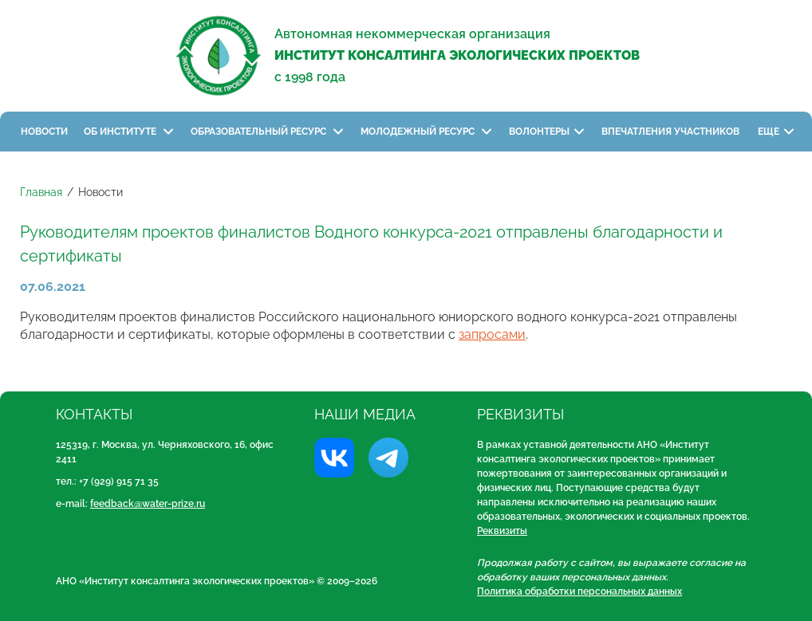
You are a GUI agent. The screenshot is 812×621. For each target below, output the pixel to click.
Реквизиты (502, 530)
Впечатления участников (671, 131)
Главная (41, 192)
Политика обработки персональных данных (579, 591)
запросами (492, 334)
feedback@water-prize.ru (147, 503)
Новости (44, 131)
